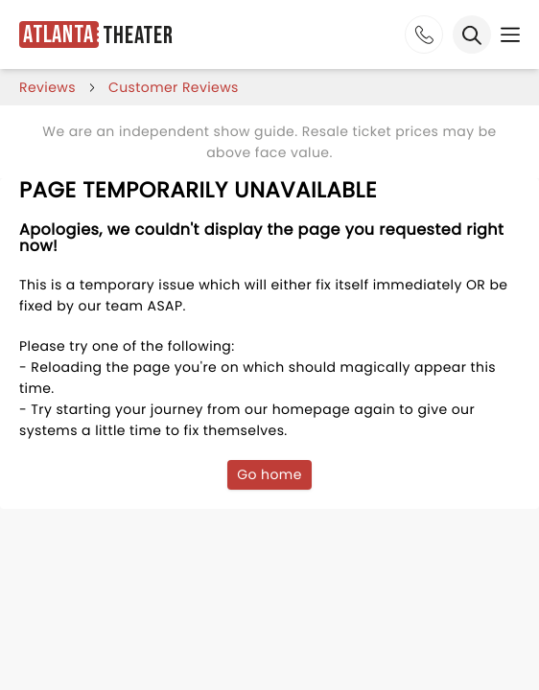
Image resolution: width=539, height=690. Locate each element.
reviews (47, 87)
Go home (269, 474)
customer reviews (173, 87)
